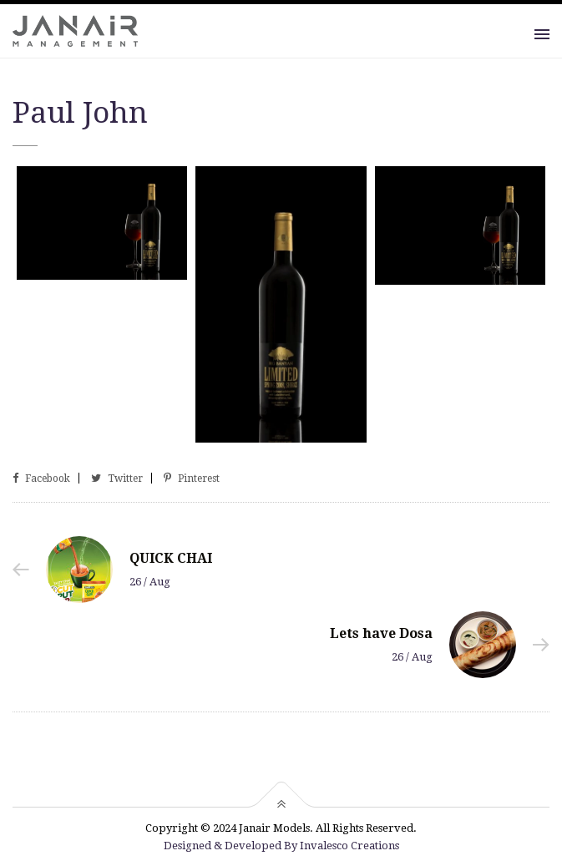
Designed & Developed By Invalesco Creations (281, 845)
